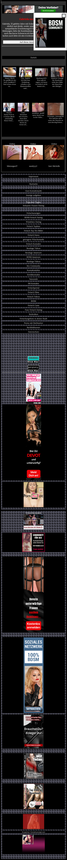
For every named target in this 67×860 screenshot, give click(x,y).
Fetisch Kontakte (33, 244)
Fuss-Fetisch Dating (33, 310)
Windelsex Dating (33, 222)
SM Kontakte (33, 283)
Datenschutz (33, 332)
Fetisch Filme (33, 292)
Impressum (33, 176)
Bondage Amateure (33, 252)
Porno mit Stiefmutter (33, 323)
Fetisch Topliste (33, 226)
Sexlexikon (33, 314)
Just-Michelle (54, 166)
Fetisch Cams (33, 305)
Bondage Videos (33, 248)
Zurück (33, 57)
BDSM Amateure (34, 257)
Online (12, 151)
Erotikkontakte (33, 274)
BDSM (33, 301)
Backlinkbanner (33, 327)
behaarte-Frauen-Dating (33, 205)
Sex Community (33, 266)
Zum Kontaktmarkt (33, 191)
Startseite (33, 184)
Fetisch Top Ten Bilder (33, 230)
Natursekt (33, 279)
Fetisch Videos (33, 296)
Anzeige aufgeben (33, 195)
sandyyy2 (33, 166)
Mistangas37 (12, 166)
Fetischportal (33, 288)
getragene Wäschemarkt (33, 239)
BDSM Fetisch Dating (33, 217)
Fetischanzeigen (33, 213)
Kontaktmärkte (33, 270)
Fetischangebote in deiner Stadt (33, 318)
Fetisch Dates (33, 235)
